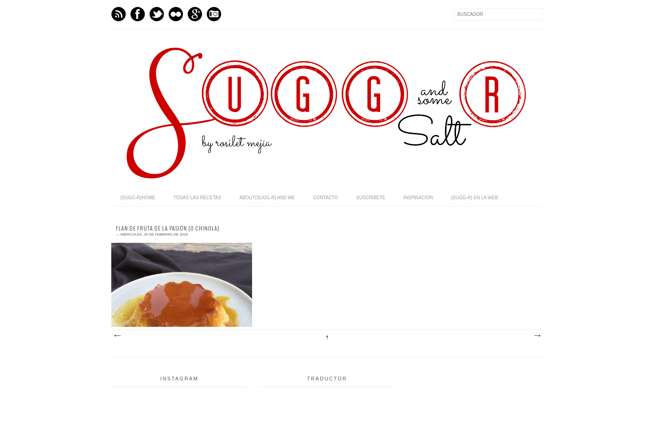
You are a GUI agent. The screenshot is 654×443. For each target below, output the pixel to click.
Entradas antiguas (537, 336)
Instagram (214, 14)
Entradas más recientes (117, 336)
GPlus (195, 14)
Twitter (156, 14)
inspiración (418, 197)
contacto (325, 197)
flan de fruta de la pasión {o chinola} (167, 228)
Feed (118, 14)
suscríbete (370, 197)
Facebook (137, 14)
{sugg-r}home (137, 197)
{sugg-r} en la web (474, 197)
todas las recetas (197, 197)
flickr (175, 14)
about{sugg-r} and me (267, 197)
